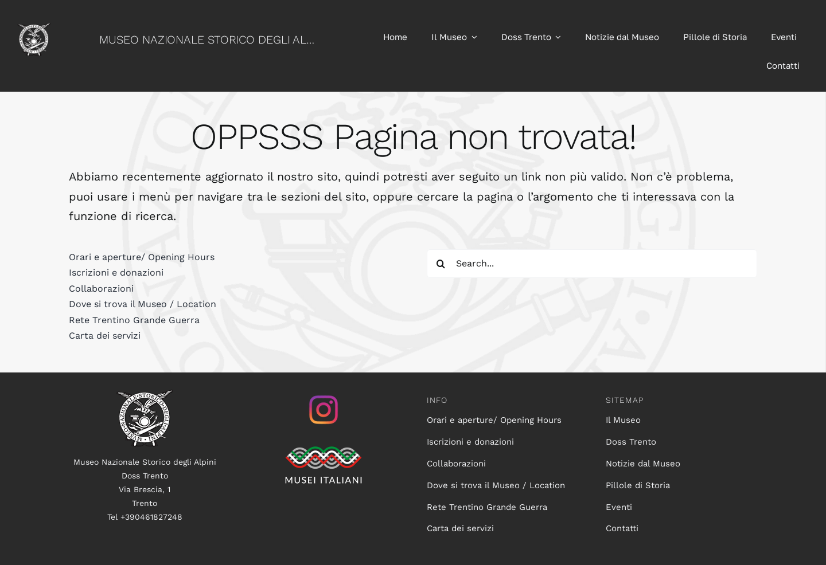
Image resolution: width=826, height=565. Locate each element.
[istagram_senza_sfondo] (323, 395)
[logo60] (33, 29)
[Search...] (592, 263)
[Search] (441, 263)
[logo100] (144, 395)
